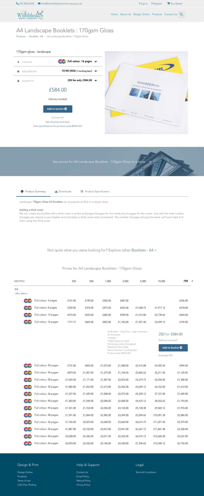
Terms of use (24, 480)
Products (157, 14)
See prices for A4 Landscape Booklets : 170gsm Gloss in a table (102, 162)
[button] (57, 61)
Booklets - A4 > (144, 250)
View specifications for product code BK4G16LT (57, 126)
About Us (125, 14)
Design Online (141, 14)
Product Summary (33, 191)
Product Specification (95, 191)
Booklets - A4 (36, 36)
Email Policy (83, 476)
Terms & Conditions (146, 472)
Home (114, 14)
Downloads (63, 191)
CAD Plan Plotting (27, 484)
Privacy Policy (83, 484)
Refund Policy (84, 480)
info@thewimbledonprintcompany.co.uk (60, 3)
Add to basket (58, 108)
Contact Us (170, 14)
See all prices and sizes (58, 121)
